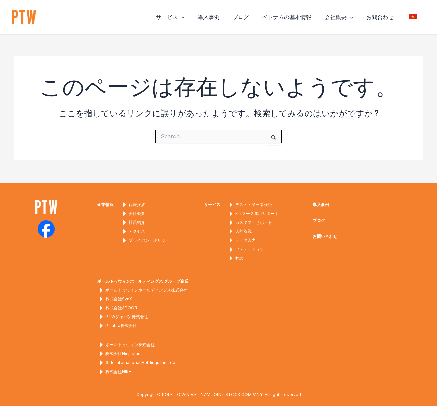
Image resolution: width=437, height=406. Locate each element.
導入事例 (221, 17)
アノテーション (245, 248)
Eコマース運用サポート (253, 212)
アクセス (133, 230)
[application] (196, 17)
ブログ (251, 17)
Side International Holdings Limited (136, 362)
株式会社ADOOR (117, 307)
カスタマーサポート (249, 221)
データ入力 (241, 239)
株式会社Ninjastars (119, 353)
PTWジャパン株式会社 (122, 316)
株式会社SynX (114, 298)
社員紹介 (133, 221)
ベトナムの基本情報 (294, 17)
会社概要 (344, 17)
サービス (185, 17)
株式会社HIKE (114, 371)
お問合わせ (383, 17)
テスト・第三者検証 (249, 203)
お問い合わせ (325, 234)
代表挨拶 (133, 203)
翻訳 (235, 257)
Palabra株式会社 (117, 325)
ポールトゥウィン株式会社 (126, 344)
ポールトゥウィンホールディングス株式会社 (142, 289)
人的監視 (239, 230)
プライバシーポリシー (145, 239)
